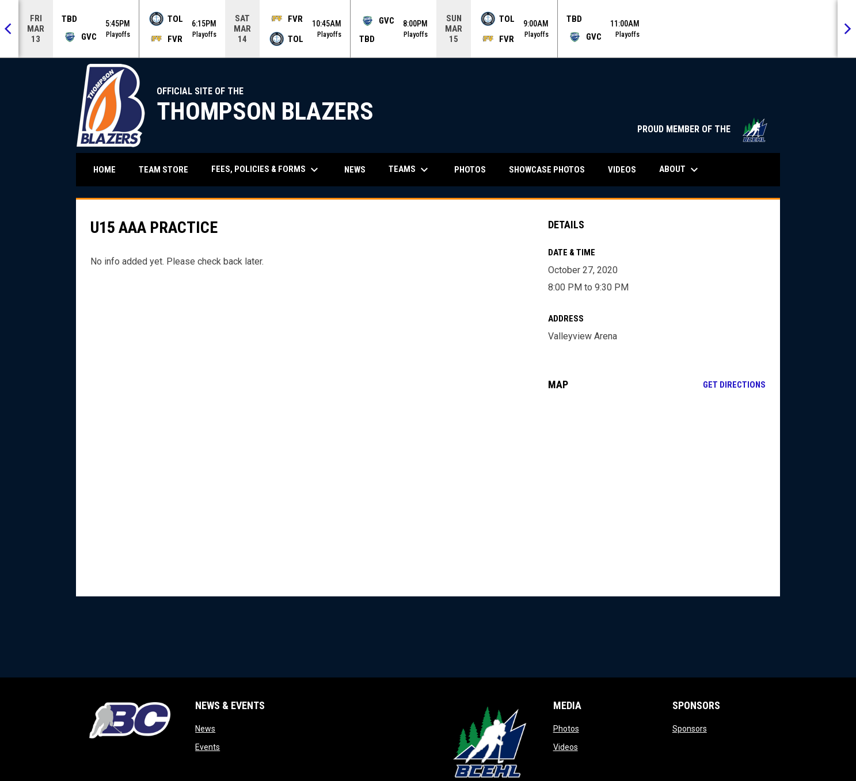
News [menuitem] (355, 169)
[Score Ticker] (428, 29)
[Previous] (9, 29)
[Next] (847, 29)
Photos (566, 728)
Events (207, 747)
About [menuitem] (680, 170)
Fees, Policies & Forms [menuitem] (266, 170)
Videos (565, 747)
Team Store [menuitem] (168, 169)
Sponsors (689, 728)
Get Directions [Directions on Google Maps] (734, 385)
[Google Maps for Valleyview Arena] (657, 493)
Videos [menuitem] (622, 169)
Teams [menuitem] (410, 170)
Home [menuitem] (104, 169)
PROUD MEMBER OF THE (703, 129)
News (205, 728)
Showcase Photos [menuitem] (551, 169)
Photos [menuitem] (470, 169)
